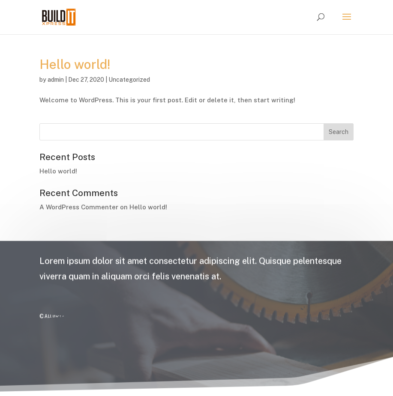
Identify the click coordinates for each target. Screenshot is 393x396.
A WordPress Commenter (78, 207)
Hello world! (74, 64)
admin (56, 79)
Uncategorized (129, 79)
